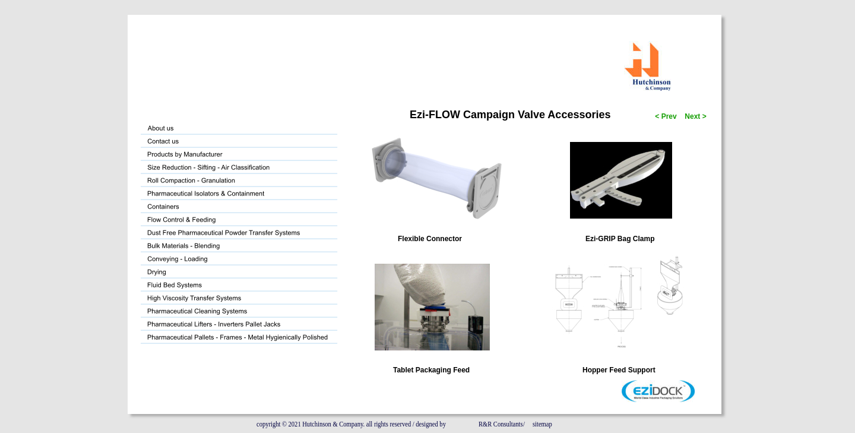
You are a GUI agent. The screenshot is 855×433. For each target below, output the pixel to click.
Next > (695, 116)
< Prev (665, 116)
